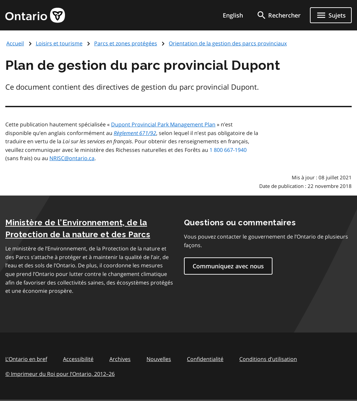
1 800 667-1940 (228, 150)
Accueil (15, 43)
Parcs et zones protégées (125, 43)
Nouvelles (159, 359)
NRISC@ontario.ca (71, 158)
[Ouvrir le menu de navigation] (331, 15)
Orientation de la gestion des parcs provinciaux (228, 43)
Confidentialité (205, 359)
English (233, 15)
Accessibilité (78, 359)
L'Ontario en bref (26, 359)
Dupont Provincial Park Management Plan (163, 124)
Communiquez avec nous (228, 266)
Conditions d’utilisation (268, 359)
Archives (120, 359)
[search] (278, 15)
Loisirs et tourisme (59, 43)
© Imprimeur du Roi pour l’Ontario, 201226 (60, 374)
